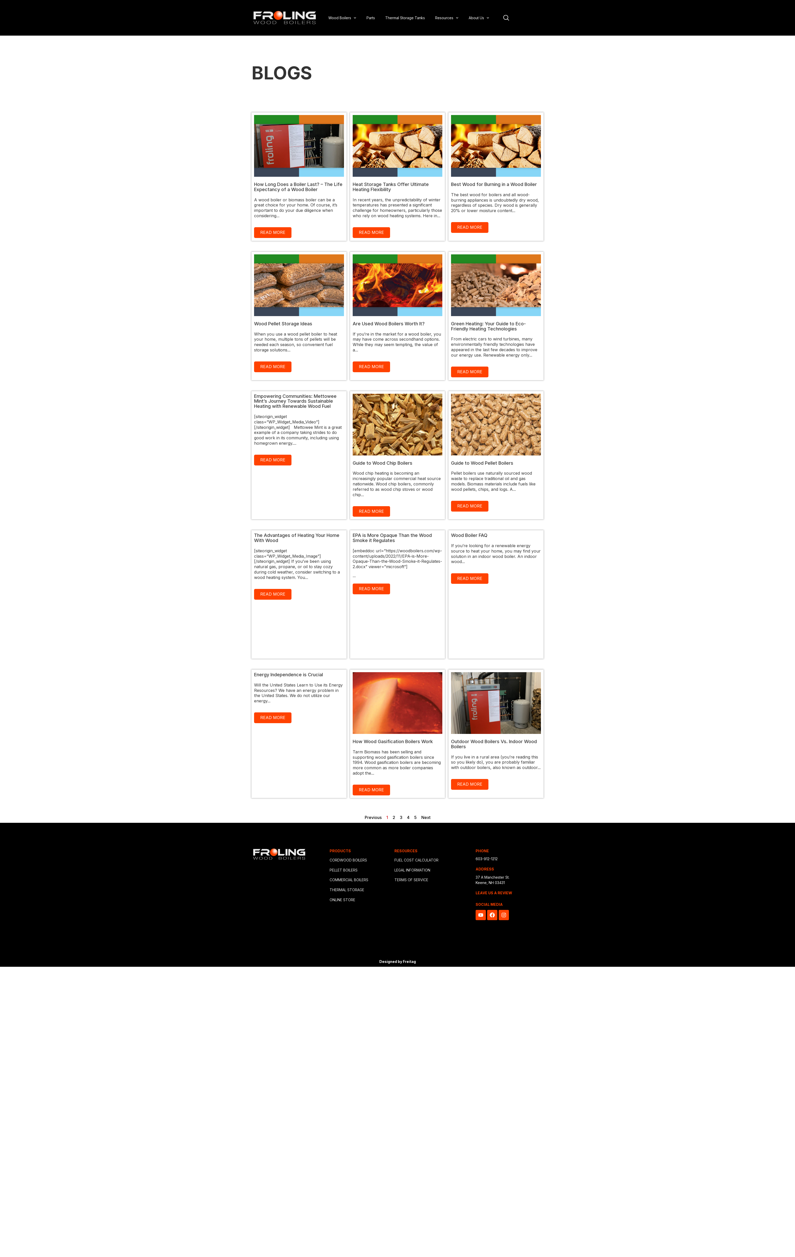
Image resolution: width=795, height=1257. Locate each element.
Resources (446, 18)
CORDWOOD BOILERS (348, 860)
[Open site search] (506, 18)
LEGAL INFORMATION (412, 870)
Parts (371, 18)
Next (426, 817)
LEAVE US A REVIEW (494, 893)
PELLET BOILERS (344, 870)
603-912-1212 (487, 859)
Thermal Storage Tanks (405, 18)
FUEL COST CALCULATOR (416, 860)
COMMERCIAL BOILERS (349, 880)
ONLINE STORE (342, 900)
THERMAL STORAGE (347, 890)
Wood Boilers (342, 18)
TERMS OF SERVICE (411, 880)
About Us (479, 18)
